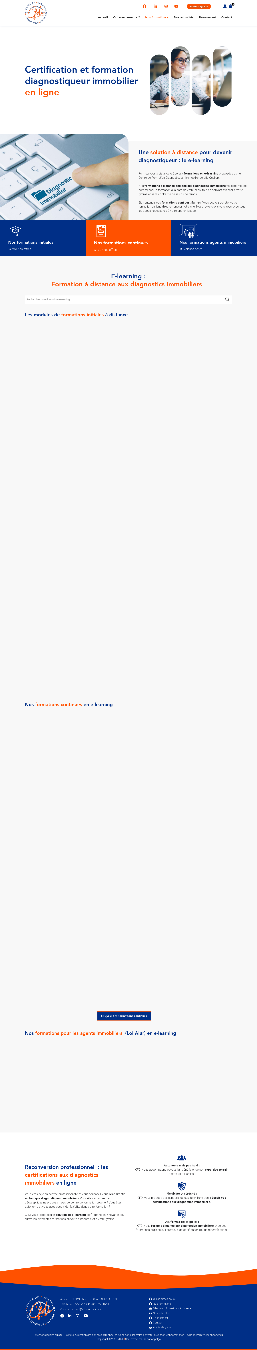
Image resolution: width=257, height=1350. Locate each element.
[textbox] (128, 299)
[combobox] (128, 299)
